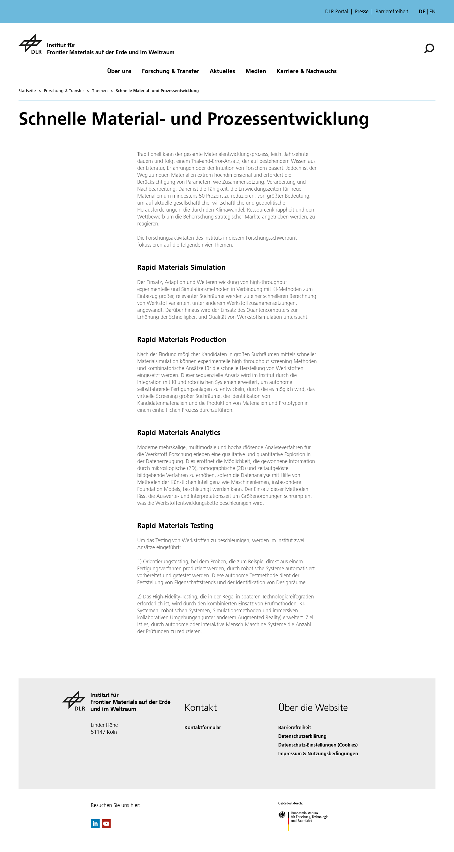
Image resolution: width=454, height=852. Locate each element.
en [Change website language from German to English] (432, 11)
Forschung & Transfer (170, 70)
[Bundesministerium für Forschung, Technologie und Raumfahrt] (306, 836)
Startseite (27, 91)
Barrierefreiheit (392, 11)
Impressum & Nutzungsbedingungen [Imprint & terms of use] (318, 753)
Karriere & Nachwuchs (307, 70)
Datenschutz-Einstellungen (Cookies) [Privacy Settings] (318, 745)
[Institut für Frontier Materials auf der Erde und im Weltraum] (97, 44)
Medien (256, 70)
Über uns (119, 70)
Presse (362, 11)
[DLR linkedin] (95, 826)
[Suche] (429, 48)
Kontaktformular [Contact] (202, 727)
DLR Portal (336, 11)
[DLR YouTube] (106, 826)
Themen (100, 91)
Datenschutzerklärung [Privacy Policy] (302, 736)
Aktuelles (222, 70)
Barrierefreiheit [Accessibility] (294, 727)
